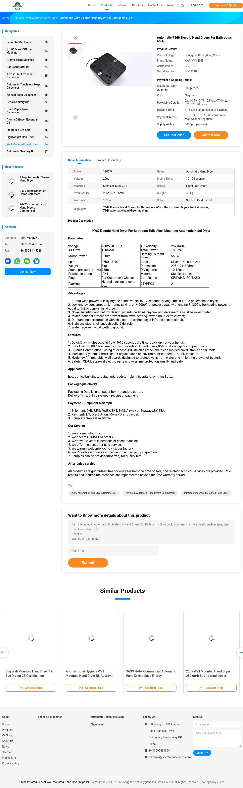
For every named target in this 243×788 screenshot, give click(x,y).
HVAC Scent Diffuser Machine (28, 51)
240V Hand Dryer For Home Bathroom (33, 192)
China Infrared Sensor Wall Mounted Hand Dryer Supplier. (54, 782)
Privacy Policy (10, 763)
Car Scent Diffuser (28, 67)
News (5, 746)
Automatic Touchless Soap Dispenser (28, 86)
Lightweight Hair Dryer (28, 137)
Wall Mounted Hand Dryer (28, 144)
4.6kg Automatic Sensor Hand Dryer (35, 179)
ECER (220, 782)
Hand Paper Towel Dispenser (28, 111)
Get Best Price (174, 135)
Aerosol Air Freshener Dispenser (28, 76)
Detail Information (79, 160)
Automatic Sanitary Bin (28, 151)
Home (6, 724)
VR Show (7, 735)
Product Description (108, 160)
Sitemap (7, 752)
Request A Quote (226, 5)
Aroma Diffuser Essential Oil (28, 121)
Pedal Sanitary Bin (28, 102)
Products (7, 729)
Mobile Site (9, 757)
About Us (7, 741)
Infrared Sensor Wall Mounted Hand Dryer (206, 493)
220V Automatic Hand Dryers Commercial (94, 493)
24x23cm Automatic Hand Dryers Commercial (32, 207)
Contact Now (28, 271)
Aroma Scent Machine (28, 60)
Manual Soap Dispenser (28, 95)
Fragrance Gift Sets (28, 130)
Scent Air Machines (28, 42)
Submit (88, 562)
